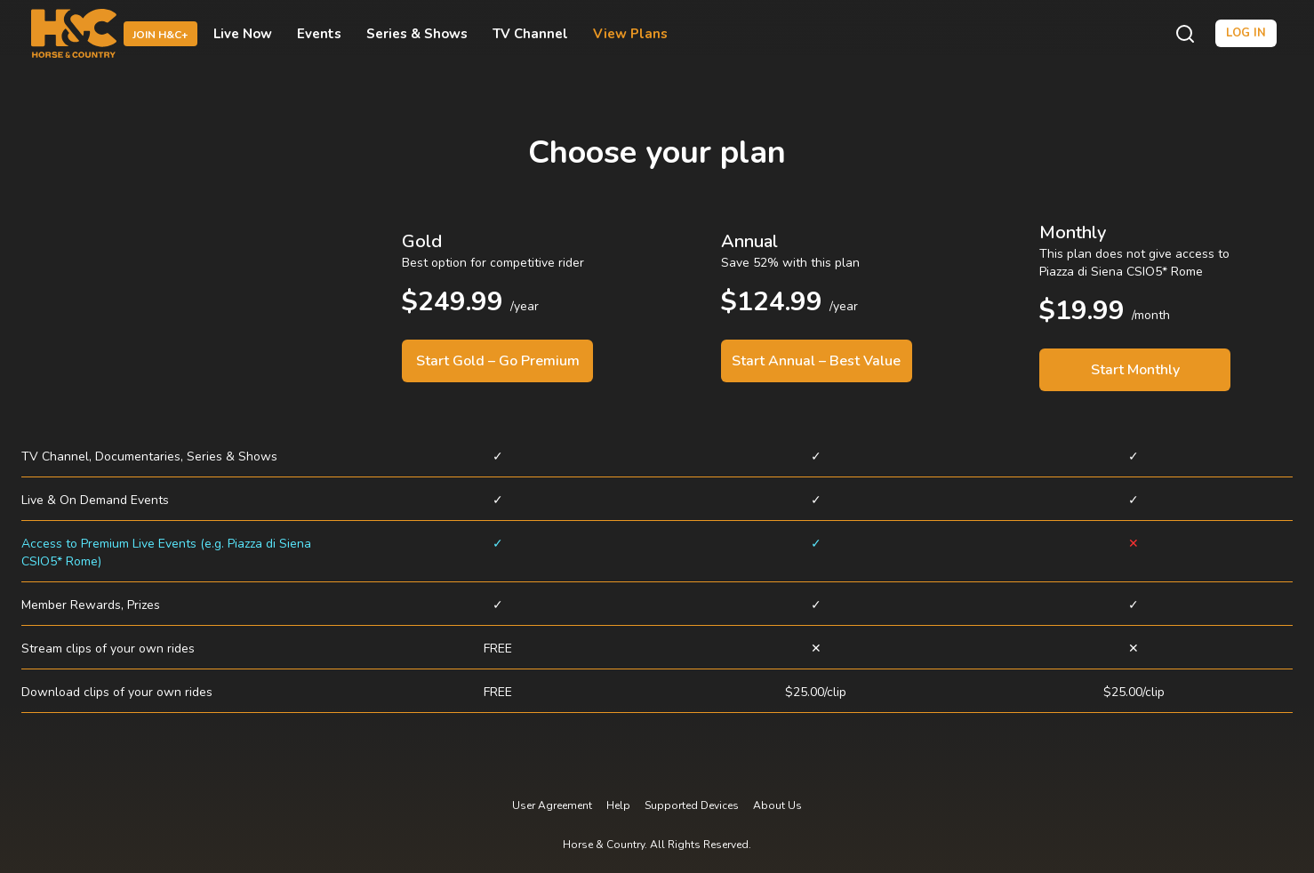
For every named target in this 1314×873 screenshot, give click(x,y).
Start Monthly (1135, 370)
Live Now (242, 34)
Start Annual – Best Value (816, 361)
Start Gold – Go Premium (498, 361)
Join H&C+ (160, 35)
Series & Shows (417, 34)
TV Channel (530, 34)
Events (319, 34)
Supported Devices (692, 805)
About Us (777, 805)
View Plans (630, 34)
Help (618, 805)
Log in (1246, 33)
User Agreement (552, 805)
